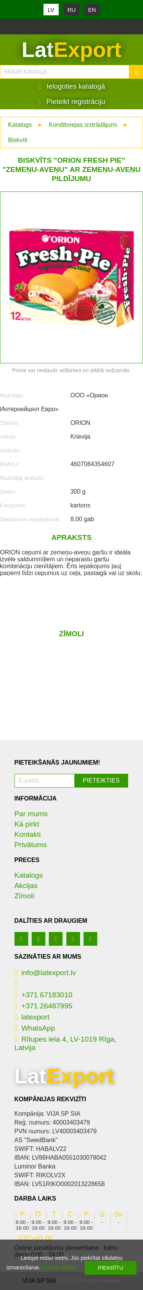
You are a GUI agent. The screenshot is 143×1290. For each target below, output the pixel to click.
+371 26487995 (43, 1006)
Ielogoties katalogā (71, 86)
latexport (32, 1017)
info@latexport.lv (45, 973)
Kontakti (27, 834)
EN (92, 9)
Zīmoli (24, 896)
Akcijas (26, 886)
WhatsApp (34, 1028)
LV (51, 9)
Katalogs (20, 125)
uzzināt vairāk (59, 1267)
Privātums (30, 845)
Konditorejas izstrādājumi (83, 125)
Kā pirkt (26, 824)
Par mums (31, 814)
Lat (71, 49)
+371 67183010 (43, 995)
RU (71, 9)
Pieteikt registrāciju (71, 101)
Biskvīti (17, 140)
